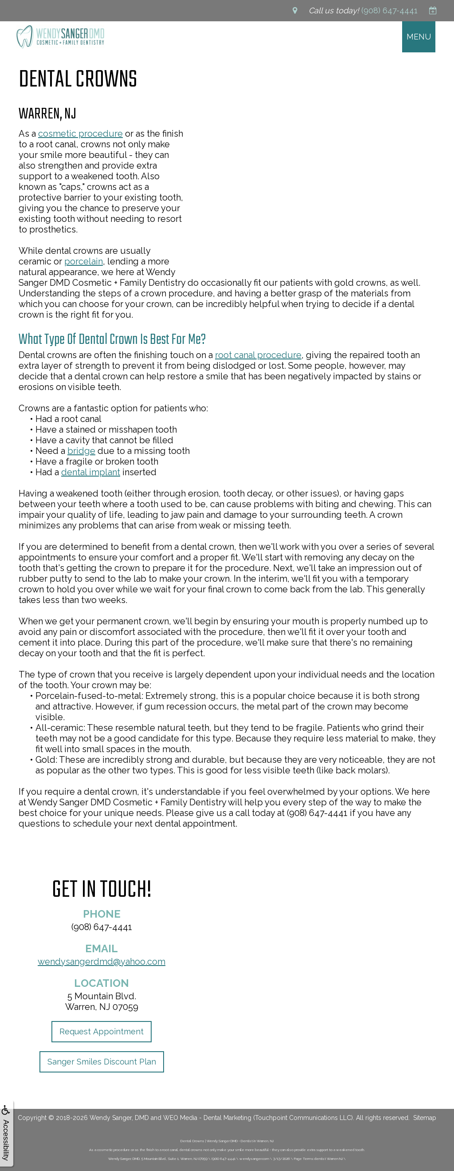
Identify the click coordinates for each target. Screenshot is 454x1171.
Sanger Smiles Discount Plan (101, 1061)
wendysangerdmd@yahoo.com (101, 961)
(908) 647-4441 (101, 927)
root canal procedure (258, 355)
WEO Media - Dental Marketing (207, 1117)
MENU (419, 36)
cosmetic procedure (80, 133)
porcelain (83, 261)
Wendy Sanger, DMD (119, 1117)
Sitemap (424, 1117)
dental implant (90, 472)
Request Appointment (101, 1031)
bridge (81, 451)
